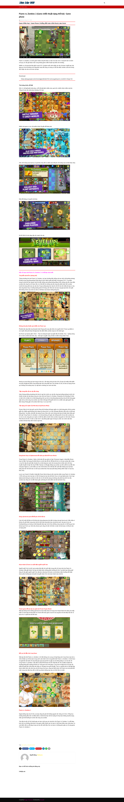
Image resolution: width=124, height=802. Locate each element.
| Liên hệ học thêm (23, 7)
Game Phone (35, 23)
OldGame (22, 20)
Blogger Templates (28, 799)
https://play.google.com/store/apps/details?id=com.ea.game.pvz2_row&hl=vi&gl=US (46, 79)
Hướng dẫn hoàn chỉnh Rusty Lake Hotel (53, 23)
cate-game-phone (31, 744)
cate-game (24, 744)
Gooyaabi (42, 799)
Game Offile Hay (24, 23)
